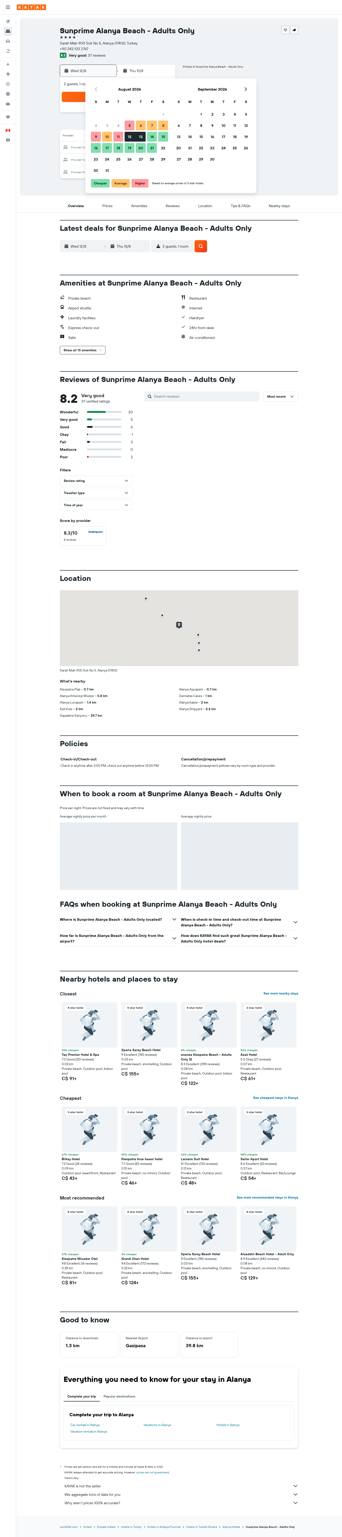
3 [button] (107, 125)
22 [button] (163, 148)
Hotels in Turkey (131, 1527)
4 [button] (118, 125)
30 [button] (96, 170)
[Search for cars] (8, 41)
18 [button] (118, 148)
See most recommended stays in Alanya (267, 1197)
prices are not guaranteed (153, 1472)
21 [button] (152, 148)
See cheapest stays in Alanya (275, 1098)
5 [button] (130, 125)
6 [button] (141, 125)
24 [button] (107, 159)
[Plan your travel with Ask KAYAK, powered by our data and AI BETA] (8, 64)
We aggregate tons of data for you (181, 1494)
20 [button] (140, 148)
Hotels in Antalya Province (164, 1527)
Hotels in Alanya (227, 1425)
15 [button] (163, 136)
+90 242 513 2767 (74, 48)
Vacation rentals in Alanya (88, 1431)
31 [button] (107, 170)
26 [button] (129, 159)
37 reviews (96, 55)
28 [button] (152, 159)
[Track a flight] (8, 84)
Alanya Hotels (231, 1527)
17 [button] (107, 148)
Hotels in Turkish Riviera (201, 1527)
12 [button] (129, 136)
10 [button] (107, 136)
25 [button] (118, 159)
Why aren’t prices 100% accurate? (181, 1503)
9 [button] (96, 136)
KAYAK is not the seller (181, 1486)
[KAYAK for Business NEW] (8, 103)
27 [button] (141, 159)
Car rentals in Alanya (85, 1425)
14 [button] (152, 136)
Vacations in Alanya (157, 1425)
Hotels (87, 1527)
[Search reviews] (205, 396)
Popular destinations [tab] (119, 1396)
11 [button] (118, 136)
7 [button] (152, 125)
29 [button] (163, 159)
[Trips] (8, 117)
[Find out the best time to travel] (8, 94)
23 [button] (96, 159)
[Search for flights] (8, 21)
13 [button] (141, 136)
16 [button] (96, 148)
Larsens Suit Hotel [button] (195, 1159)
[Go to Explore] (8, 74)
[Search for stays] (8, 31)
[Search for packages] (8, 51)
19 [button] (129, 148)
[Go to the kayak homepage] (31, 7)
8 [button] (163, 125)
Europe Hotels (106, 1527)
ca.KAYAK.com (69, 1527)
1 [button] (163, 114)
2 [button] (96, 125)
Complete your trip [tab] (81, 1396)
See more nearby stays (280, 993)
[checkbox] (83, 536)
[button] (8, 7)
